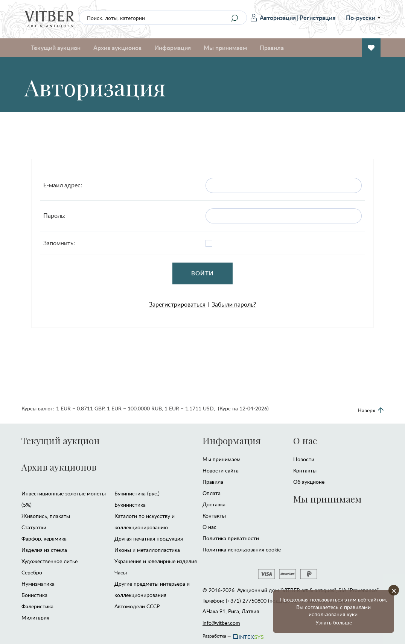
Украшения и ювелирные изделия (155, 561)
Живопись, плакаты (45, 515)
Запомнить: (59, 243)
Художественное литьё (49, 561)
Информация (172, 47)
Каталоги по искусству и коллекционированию (144, 521)
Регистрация (317, 17)
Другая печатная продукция (148, 538)
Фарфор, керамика (44, 538)
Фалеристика (37, 606)
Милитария (35, 617)
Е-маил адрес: (62, 185)
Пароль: (54, 215)
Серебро (31, 572)
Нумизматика (38, 583)
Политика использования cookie (241, 549)
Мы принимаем (225, 47)
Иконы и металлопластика (147, 549)
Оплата (211, 493)
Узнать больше (333, 622)
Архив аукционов (117, 47)
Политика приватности (230, 538)
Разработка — (232, 633)
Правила (272, 47)
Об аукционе (308, 481)
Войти (202, 273)
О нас (209, 526)
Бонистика (34, 594)
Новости (303, 459)
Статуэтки (33, 527)
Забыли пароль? (234, 304)
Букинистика (130, 504)
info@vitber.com (221, 622)
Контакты (214, 515)
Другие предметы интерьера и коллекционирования (152, 589)
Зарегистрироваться (177, 304)
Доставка (213, 504)
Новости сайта (220, 470)
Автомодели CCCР (137, 606)
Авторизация (273, 17)
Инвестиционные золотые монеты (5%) (63, 499)
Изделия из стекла (44, 549)
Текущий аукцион (56, 47)
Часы (120, 572)
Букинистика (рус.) (137, 493)
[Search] (234, 18)
